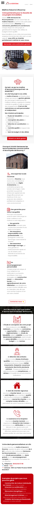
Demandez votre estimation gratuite (17, 44)
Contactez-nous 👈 (17, 302)
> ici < (11, 466)
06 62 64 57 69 (18, 464)
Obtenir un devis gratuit (17, 138)
